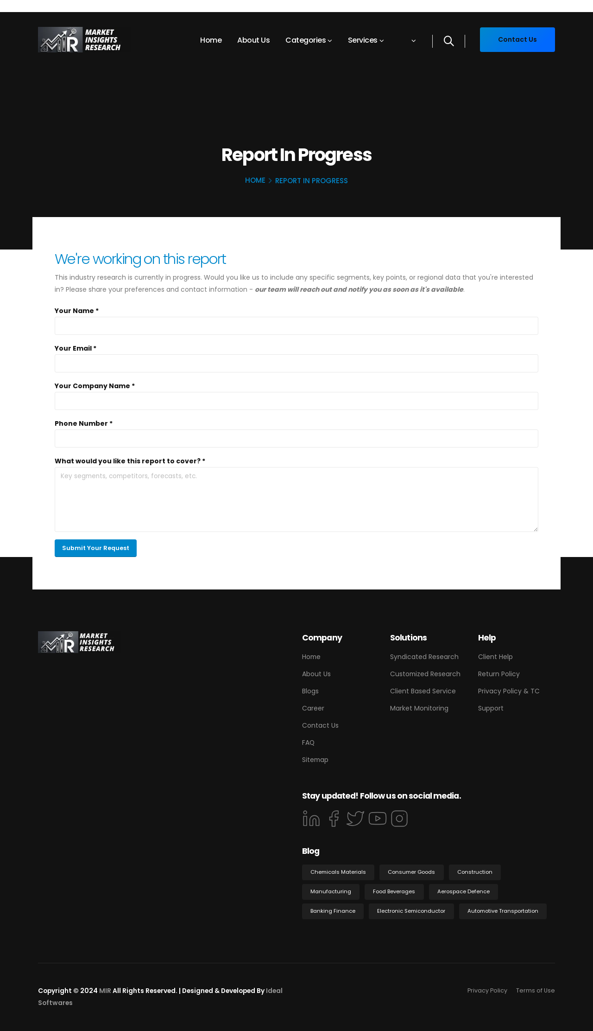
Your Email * (75, 348)
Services (363, 40)
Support (491, 708)
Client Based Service (423, 691)
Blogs (310, 691)
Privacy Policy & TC (509, 691)
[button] (407, 40)
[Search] (449, 41)
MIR (105, 990)
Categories (305, 40)
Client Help (495, 656)
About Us (253, 40)
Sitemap (315, 759)
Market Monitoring (419, 708)
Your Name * (77, 310)
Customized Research (425, 674)
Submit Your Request (95, 548)
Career (313, 708)
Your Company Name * (95, 386)
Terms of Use (535, 990)
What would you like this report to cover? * (130, 461)
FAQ (308, 742)
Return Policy (499, 674)
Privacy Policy (487, 990)
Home (210, 40)
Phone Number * (84, 423)
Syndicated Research (424, 656)
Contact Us (320, 725)
